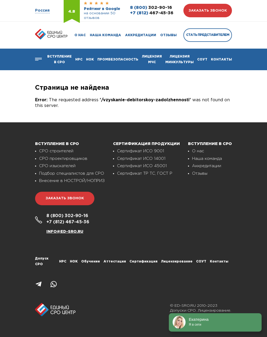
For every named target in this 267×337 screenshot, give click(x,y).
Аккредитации (140, 35)
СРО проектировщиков (63, 158)
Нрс (79, 59)
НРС (62, 261)
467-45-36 (151, 13)
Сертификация (143, 261)
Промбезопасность (117, 59)
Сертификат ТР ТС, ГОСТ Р (144, 173)
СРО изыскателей (57, 166)
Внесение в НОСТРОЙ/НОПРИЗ (72, 181)
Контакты (221, 59)
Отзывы (168, 35)
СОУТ (202, 59)
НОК (90, 59)
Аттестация (115, 261)
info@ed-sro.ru (64, 231)
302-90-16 (151, 8)
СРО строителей (56, 151)
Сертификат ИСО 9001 (140, 151)
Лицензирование (177, 261)
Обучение (90, 261)
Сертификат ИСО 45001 (142, 166)
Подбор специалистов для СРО (71, 173)
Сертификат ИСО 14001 (141, 158)
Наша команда (105, 35)
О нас (80, 35)
